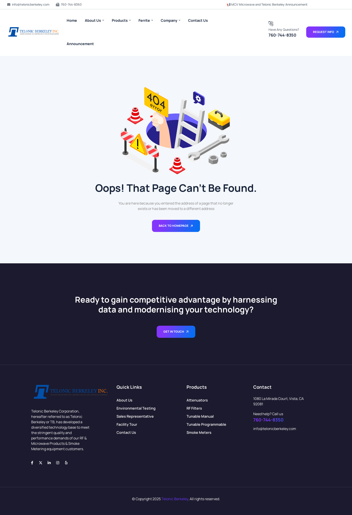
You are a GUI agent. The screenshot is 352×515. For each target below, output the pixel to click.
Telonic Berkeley (174, 498)
